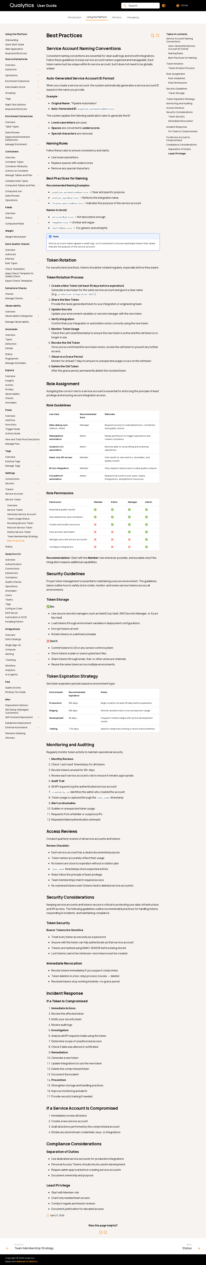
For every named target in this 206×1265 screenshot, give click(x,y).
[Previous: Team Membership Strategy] (30, 1247)
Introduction (74, 17)
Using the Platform (97, 17)
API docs (117, 17)
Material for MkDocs (27, 1261)
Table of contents (176, 34)
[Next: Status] (190, 1247)
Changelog (133, 17)
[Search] (140, 5)
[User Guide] (22, 5)
